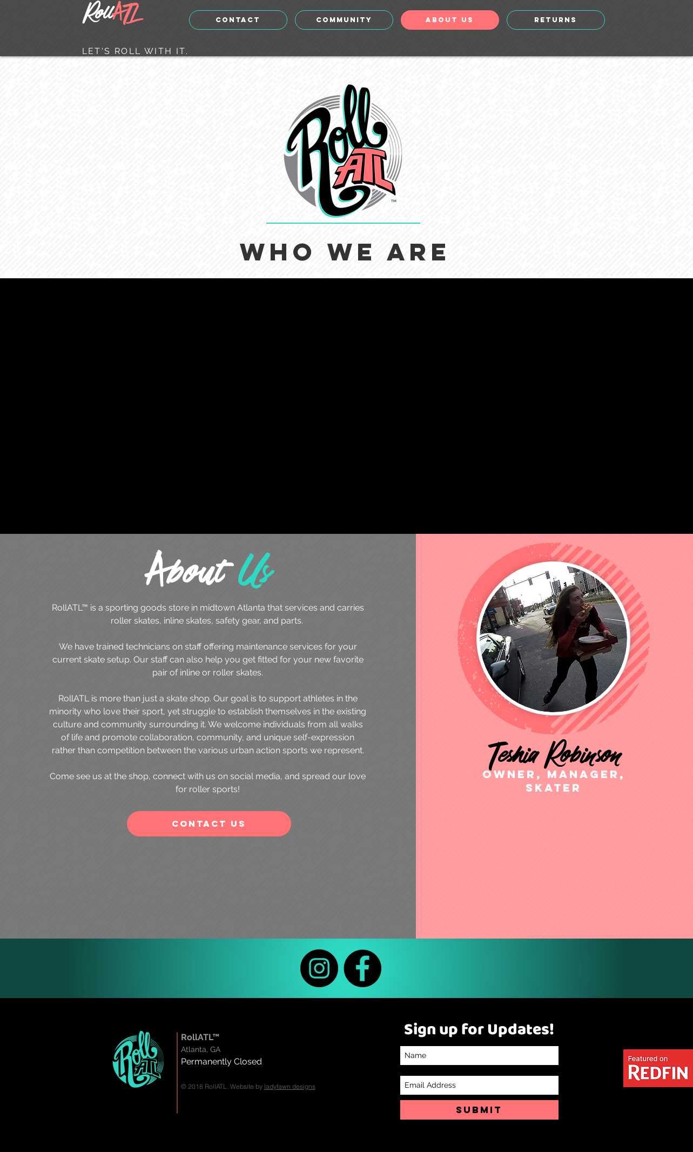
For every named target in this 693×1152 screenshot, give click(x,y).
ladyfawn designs (289, 1086)
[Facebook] (362, 968)
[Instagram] (319, 968)
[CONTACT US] (209, 823)
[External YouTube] (341, 406)
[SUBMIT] (479, 1110)
